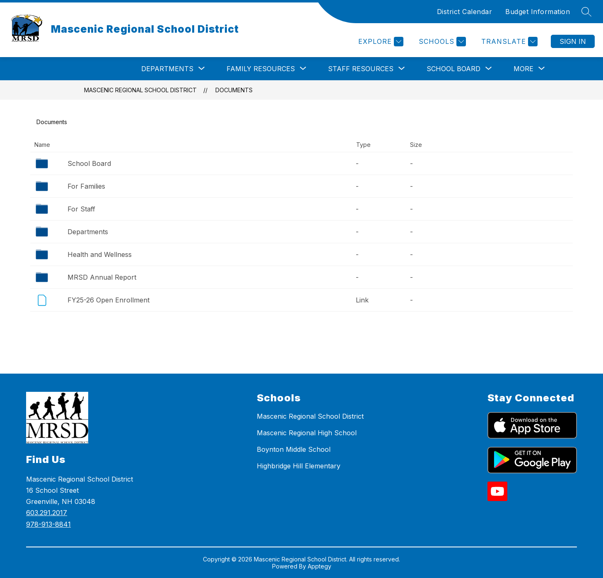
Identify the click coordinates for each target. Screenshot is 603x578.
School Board (89, 163)
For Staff (81, 209)
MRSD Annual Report (102, 277)
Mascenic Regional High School (307, 433)
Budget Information (537, 11)
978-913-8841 (48, 524)
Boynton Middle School (293, 449)
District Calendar (464, 11)
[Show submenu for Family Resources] (261, 69)
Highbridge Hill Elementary (298, 466)
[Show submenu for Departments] (167, 69)
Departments (88, 232)
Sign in (573, 41)
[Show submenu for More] (523, 69)
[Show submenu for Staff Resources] (360, 69)
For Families (86, 186)
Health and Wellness (100, 254)
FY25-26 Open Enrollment (109, 300)
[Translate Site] (508, 41)
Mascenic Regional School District (140, 90)
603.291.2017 (46, 512)
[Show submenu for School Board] (453, 69)
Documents (234, 90)
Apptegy (319, 566)
